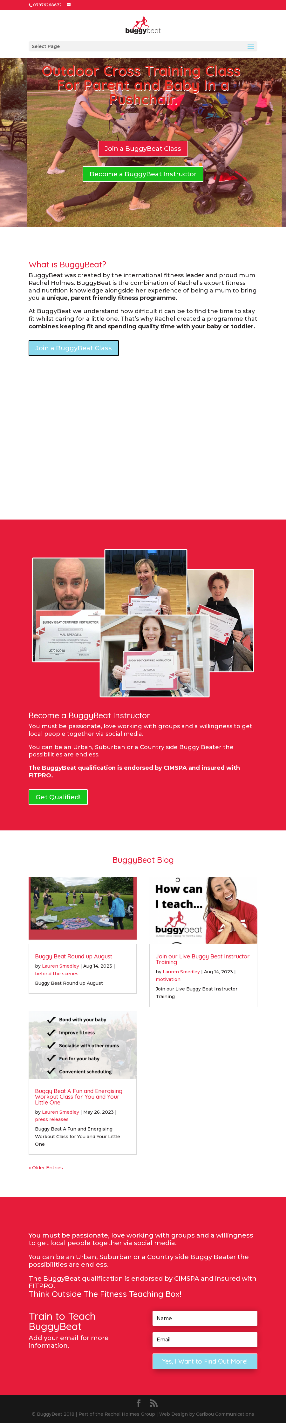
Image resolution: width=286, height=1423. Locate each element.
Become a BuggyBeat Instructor (143, 174)
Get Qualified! (58, 797)
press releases (52, 1119)
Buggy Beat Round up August (73, 956)
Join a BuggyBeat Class (143, 148)
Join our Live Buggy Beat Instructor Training (203, 959)
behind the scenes (56, 974)
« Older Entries (46, 1168)
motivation (168, 979)
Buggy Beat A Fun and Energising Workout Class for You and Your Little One (78, 1096)
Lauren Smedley (60, 966)
